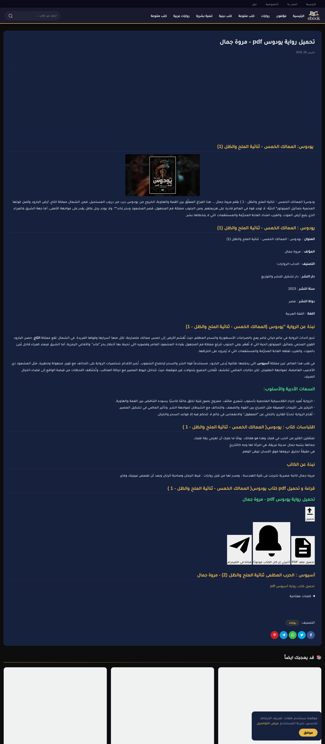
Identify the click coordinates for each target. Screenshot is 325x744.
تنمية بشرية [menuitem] (204, 16)
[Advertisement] (162, 98)
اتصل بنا (292, 4)
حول (254, 4)
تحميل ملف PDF (303, 550)
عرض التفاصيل (268, 723)
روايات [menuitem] (265, 16)
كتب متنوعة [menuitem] (246, 16)
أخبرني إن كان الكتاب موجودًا (272, 543)
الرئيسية (311, 4)
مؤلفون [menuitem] (281, 16)
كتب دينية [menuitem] (225, 16)
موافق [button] (308, 732)
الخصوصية (272, 4)
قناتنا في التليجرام (239, 549)
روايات (292, 622)
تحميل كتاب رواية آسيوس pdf (292, 586)
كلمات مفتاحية (300, 596)
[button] (32, 15)
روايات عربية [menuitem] (181, 16)
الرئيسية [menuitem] (298, 16)
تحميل (310, 513)
